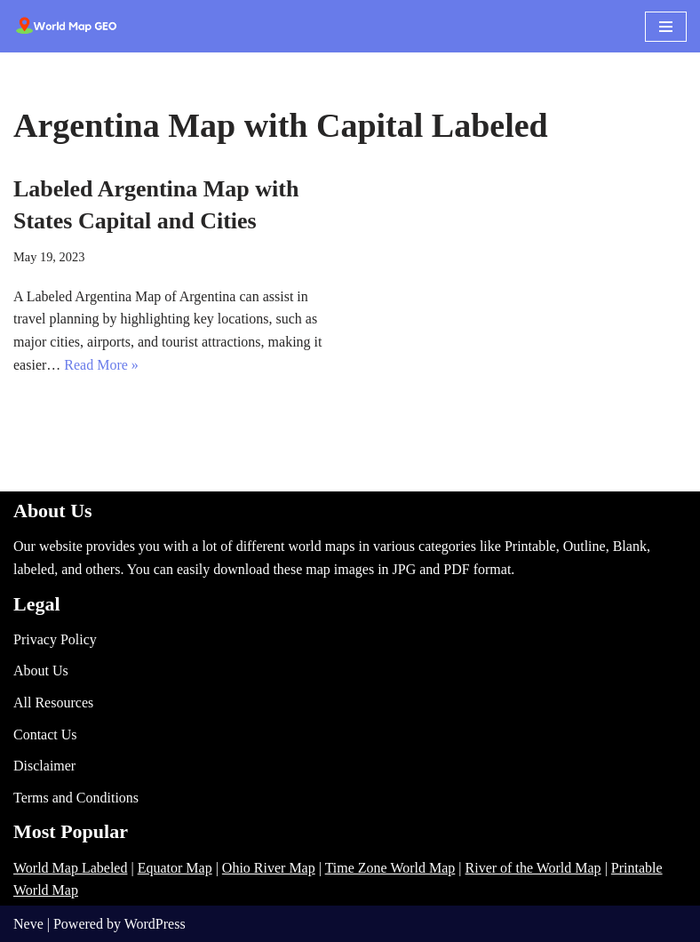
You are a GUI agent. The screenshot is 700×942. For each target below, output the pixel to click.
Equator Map (175, 867)
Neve (28, 923)
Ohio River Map (268, 867)
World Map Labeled (70, 867)
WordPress (155, 923)
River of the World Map (533, 867)
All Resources (53, 702)
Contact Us (45, 734)
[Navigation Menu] (666, 27)
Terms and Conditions (76, 797)
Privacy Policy (55, 639)
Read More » (101, 364)
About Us (40, 670)
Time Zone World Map (390, 867)
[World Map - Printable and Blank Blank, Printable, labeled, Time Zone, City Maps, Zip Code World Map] (66, 26)
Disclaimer (44, 765)
